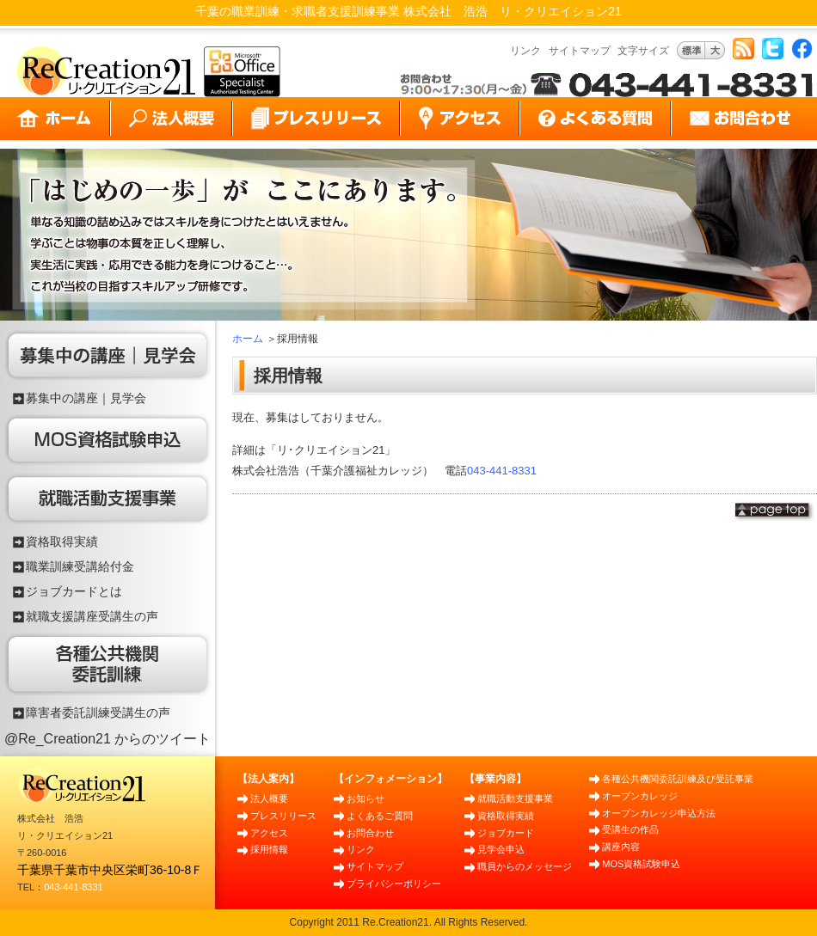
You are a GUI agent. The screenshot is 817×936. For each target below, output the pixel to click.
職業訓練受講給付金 (80, 566)
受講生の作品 (630, 829)
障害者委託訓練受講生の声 (98, 712)
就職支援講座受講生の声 (92, 616)
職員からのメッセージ (524, 866)
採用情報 (269, 849)
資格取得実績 (62, 541)
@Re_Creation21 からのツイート (107, 738)
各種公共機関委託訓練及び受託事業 (677, 779)
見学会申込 (501, 849)
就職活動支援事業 (515, 798)
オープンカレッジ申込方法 (659, 813)
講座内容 (621, 846)
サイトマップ (580, 51)
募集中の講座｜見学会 (86, 398)
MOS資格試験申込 (641, 864)
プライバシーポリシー (394, 883)
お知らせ (365, 798)
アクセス (269, 833)
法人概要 (269, 798)
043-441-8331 (502, 470)
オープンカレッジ (640, 796)
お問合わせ (370, 833)
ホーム (247, 339)
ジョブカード (505, 833)
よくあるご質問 (380, 816)
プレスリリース (283, 816)
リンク (525, 51)
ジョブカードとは (74, 591)
